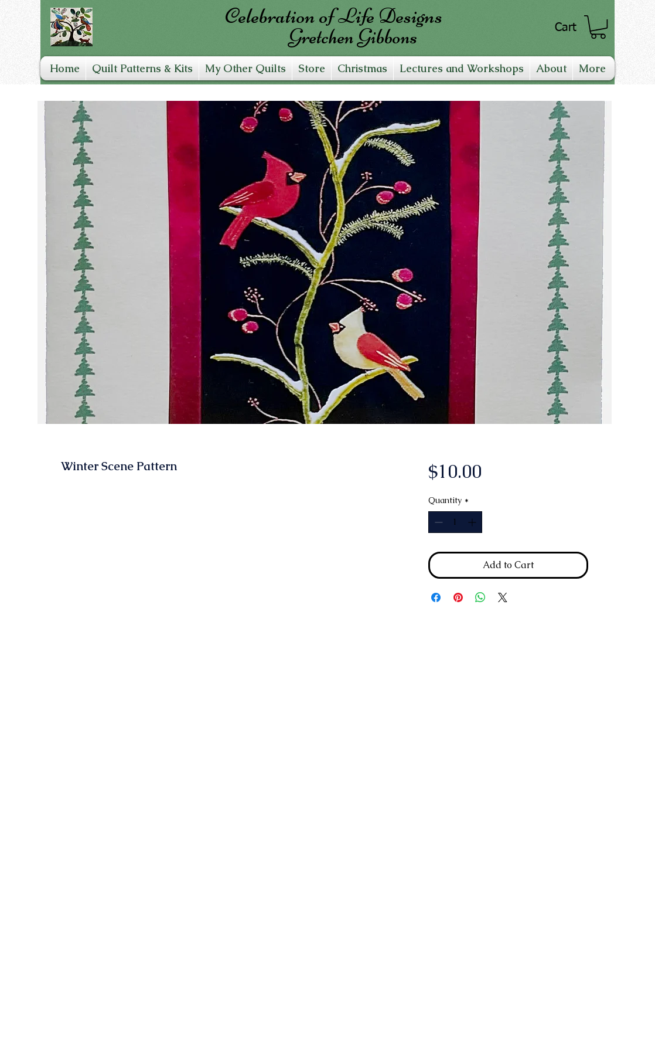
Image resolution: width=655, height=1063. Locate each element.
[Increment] (473, 522)
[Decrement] (437, 522)
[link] (598, 27)
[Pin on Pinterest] (458, 597)
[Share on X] (503, 597)
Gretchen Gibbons (352, 36)
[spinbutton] (455, 522)
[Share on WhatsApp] (480, 597)
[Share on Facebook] (436, 597)
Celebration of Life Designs (333, 15)
